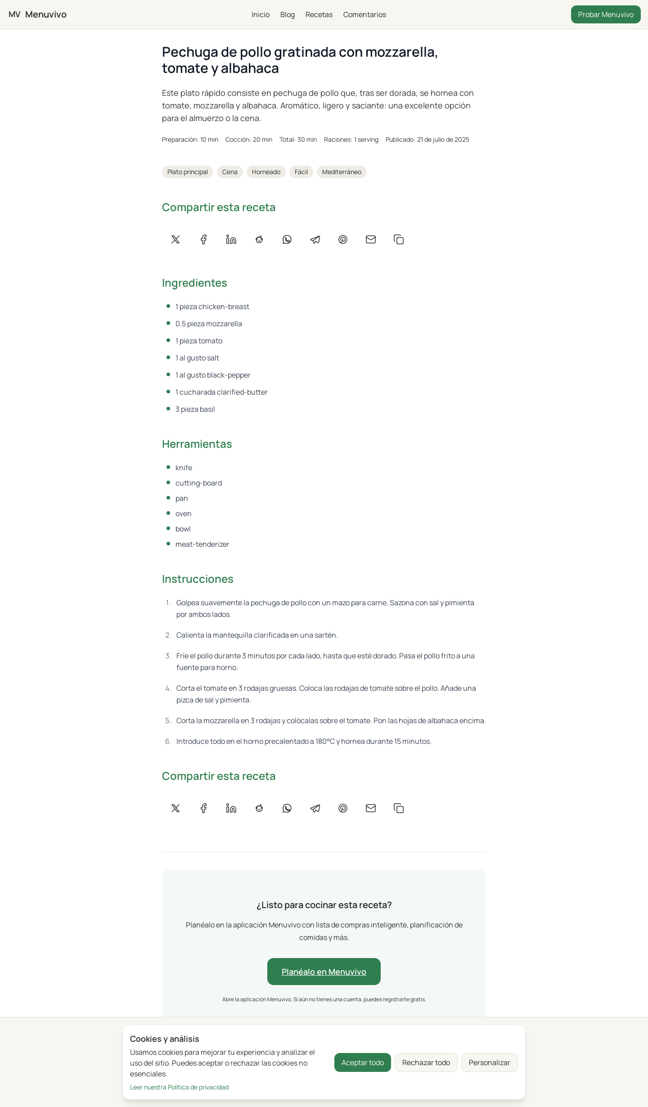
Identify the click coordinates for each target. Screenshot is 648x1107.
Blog (287, 14)
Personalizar (489, 1062)
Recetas (319, 14)
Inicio (261, 14)
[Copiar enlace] (399, 239)
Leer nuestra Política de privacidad (179, 1087)
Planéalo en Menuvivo (323, 971)
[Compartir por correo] (371, 239)
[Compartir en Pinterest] (343, 239)
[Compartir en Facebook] (203, 239)
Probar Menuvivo (606, 14)
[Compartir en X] (175, 239)
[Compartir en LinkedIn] (231, 239)
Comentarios (364, 14)
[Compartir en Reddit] (259, 239)
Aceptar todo (363, 1062)
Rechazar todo (426, 1062)
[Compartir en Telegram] (315, 239)
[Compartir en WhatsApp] (287, 239)
